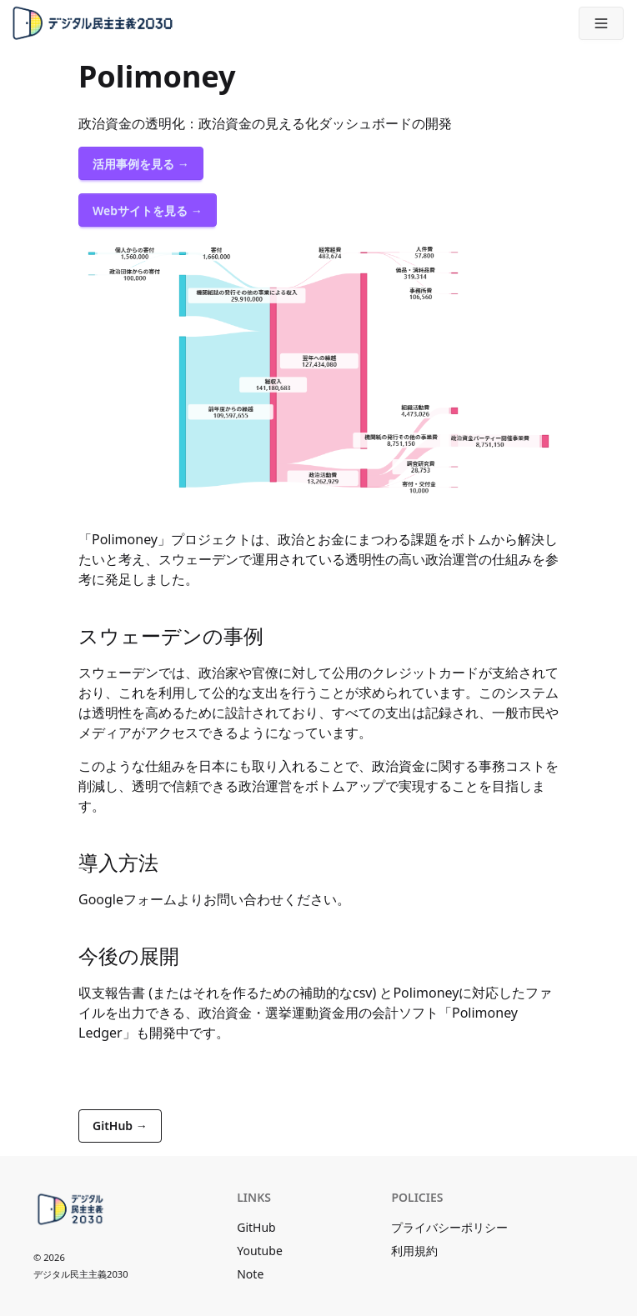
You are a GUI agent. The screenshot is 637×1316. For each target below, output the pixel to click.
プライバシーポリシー (449, 1227)
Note (250, 1274)
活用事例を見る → (141, 164)
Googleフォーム (127, 899)
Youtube (260, 1250)
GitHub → (120, 1125)
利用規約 (414, 1250)
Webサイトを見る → (148, 210)
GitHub (256, 1227)
